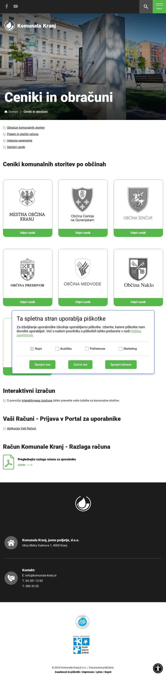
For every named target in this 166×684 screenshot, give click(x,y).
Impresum (88, 671)
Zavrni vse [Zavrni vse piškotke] (80, 364)
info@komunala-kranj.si (40, 575)
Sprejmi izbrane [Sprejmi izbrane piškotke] (120, 364)
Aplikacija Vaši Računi (21, 428)
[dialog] (83, 342)
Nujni (38, 348)
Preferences (97, 348)
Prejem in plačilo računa (22, 134)
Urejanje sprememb (19, 140)
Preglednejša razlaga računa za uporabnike (47, 459)
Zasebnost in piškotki (67, 671)
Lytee (99, 671)
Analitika (66, 348)
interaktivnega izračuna (37, 400)
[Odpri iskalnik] (146, 6)
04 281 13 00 (34, 581)
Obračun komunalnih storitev (26, 127)
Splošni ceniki (16, 147)
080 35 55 (32, 586)
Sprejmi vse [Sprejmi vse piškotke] (42, 364)
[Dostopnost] (158, 668)
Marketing (130, 348)
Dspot (108, 671)
